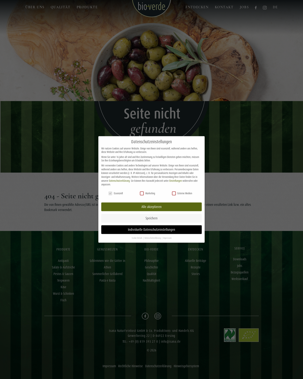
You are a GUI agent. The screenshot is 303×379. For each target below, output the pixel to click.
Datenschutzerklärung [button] (153, 234)
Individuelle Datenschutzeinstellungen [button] (151, 226)
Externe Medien (182, 189)
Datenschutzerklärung (119, 177)
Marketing (147, 189)
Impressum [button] (167, 234)
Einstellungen (175, 177)
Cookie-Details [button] (137, 234)
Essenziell (115, 189)
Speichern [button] (151, 214)
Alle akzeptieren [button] (151, 203)
